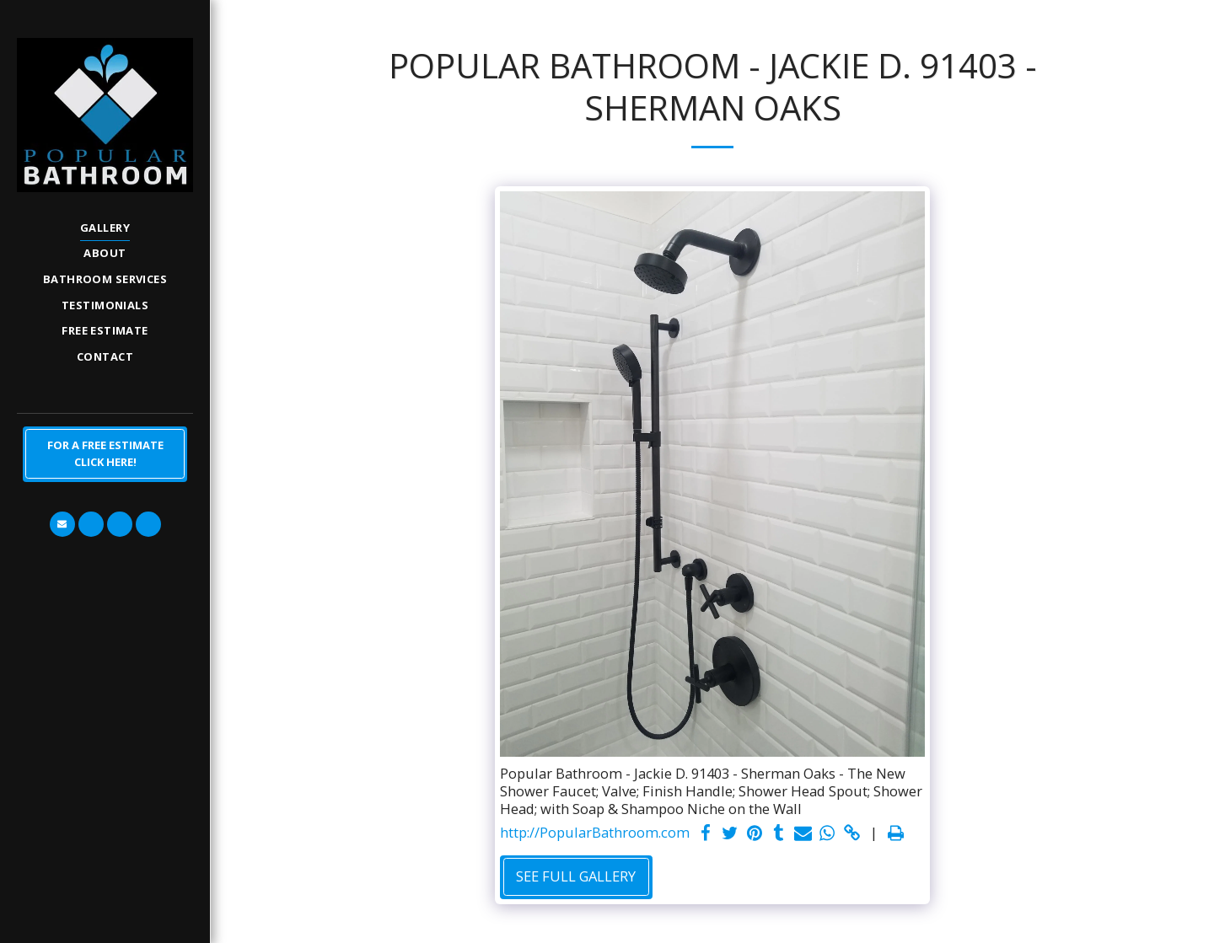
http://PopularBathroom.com (595, 833)
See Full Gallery (576, 876)
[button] (62, 524)
